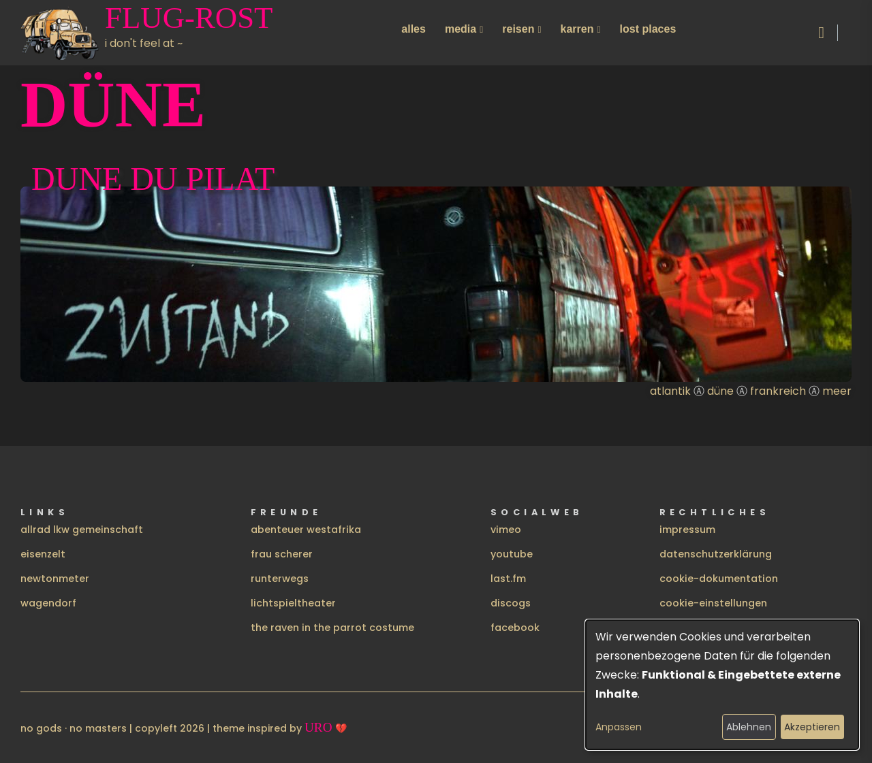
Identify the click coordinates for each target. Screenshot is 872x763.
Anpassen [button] (618, 727)
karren (577, 29)
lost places (648, 29)
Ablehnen (748, 727)
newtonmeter (54, 578)
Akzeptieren (812, 727)
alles (413, 29)
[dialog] (722, 684)
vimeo (505, 529)
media (460, 29)
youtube (511, 554)
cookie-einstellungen (713, 603)
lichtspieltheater (293, 603)
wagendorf (48, 603)
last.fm (508, 578)
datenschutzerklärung (715, 554)
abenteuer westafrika (306, 529)
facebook (515, 627)
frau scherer (282, 554)
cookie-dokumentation (718, 578)
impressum (687, 529)
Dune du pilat (153, 179)
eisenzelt (42, 554)
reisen (518, 29)
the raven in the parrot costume (332, 627)
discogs (510, 603)
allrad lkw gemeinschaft (81, 529)
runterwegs (280, 578)
